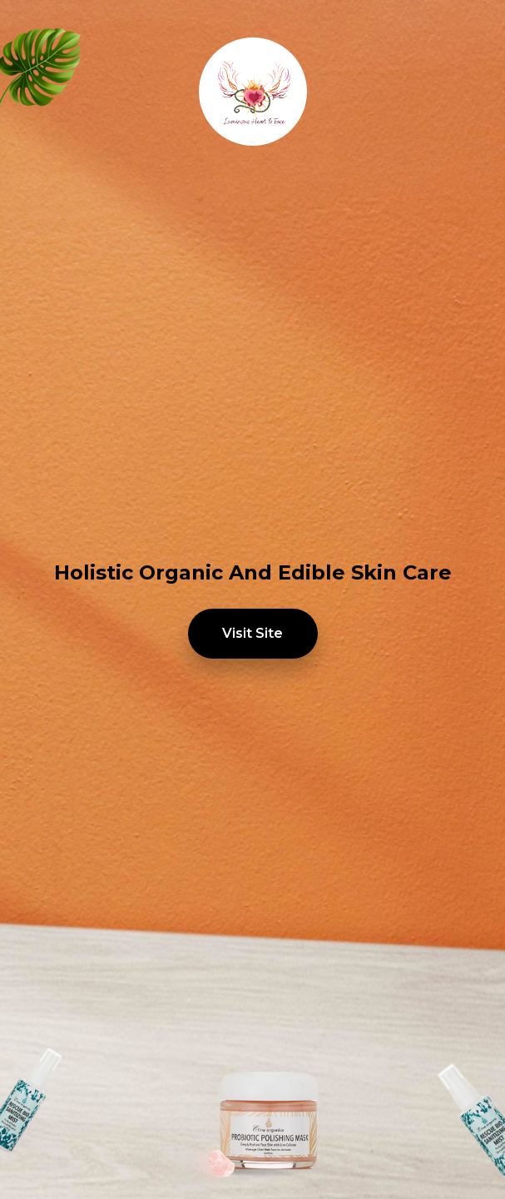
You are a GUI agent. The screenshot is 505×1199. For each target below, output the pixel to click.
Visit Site (252, 633)
